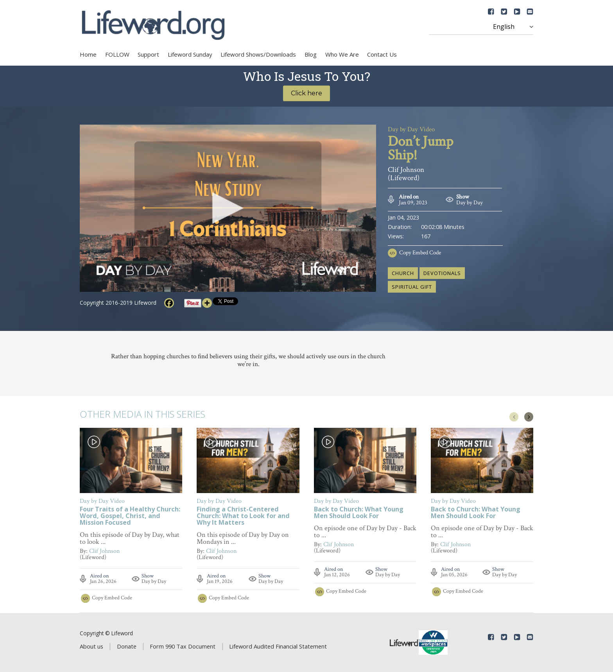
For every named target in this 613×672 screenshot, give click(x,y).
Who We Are (342, 54)
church (403, 273)
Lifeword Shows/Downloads (258, 54)
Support (148, 54)
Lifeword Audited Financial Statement (278, 646)
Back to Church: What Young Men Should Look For (358, 513)
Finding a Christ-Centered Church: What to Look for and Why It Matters (243, 516)
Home (88, 54)
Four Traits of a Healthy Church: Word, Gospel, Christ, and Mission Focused (130, 516)
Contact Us (382, 54)
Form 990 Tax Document (182, 646)
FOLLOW (117, 54)
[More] (207, 303)
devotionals (442, 273)
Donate (126, 646)
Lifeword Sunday (190, 54)
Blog (311, 54)
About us (91, 646)
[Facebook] (169, 303)
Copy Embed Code (420, 253)
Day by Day (469, 202)
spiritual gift (412, 286)
